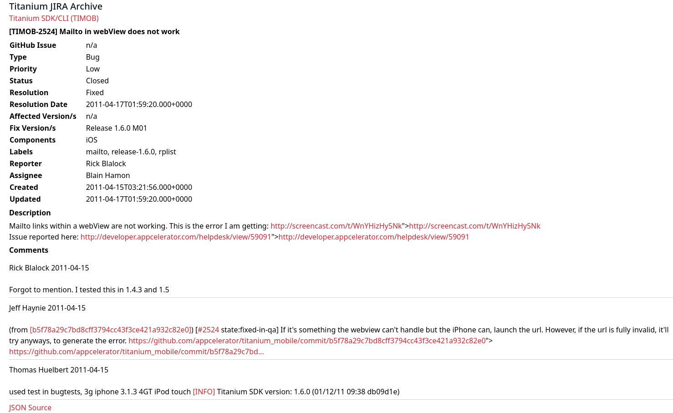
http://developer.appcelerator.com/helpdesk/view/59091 (176, 237)
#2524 (208, 330)
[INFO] (204, 392)
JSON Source (30, 408)
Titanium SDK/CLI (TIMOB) (54, 18)
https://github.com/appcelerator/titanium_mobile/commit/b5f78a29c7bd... (136, 352)
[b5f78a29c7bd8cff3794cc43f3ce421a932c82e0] (110, 330)
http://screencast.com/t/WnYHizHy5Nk (336, 226)
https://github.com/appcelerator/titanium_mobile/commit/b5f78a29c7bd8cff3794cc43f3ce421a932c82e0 (306, 341)
